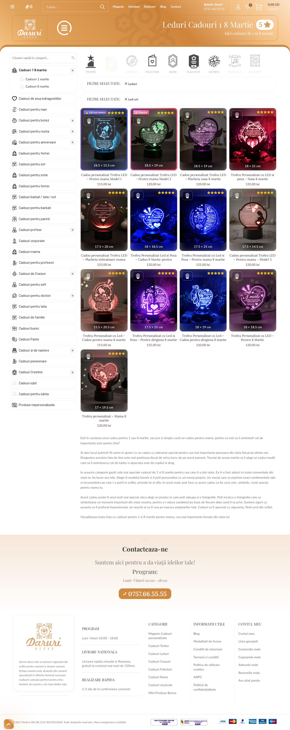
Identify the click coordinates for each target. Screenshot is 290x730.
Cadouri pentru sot (32, 164)
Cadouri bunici (29, 328)
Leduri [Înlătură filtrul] (132, 84)
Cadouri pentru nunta (34, 131)
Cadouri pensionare (33, 361)
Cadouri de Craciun (32, 274)
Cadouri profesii (30, 230)
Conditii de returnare (207, 649)
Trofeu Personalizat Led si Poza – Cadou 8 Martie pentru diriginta (153, 259)
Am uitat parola (249, 680)
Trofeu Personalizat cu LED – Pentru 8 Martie (252, 338)
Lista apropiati (248, 641)
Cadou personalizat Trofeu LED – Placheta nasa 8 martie (203, 177)
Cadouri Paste (29, 339)
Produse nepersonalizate (37, 405)
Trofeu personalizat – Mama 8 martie (104, 418)
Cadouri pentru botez (34, 120)
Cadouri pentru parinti (34, 219)
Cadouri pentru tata (33, 306)
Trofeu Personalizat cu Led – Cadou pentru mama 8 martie (104, 338)
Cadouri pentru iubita (34, 394)
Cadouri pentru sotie (33, 175)
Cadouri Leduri (158, 654)
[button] (90, 65)
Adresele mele (248, 665)
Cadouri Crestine (31, 372)
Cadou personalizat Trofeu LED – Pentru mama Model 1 (104, 177)
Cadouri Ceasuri (159, 661)
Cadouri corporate (32, 241)
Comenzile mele (249, 649)
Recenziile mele (249, 673)
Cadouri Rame (158, 677)
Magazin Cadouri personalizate (160, 636)
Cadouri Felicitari (160, 669)
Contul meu (246, 633)
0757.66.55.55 (145, 594)
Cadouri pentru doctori (35, 295)
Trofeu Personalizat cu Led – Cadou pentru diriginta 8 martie (203, 338)
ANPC (197, 677)
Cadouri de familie (32, 317)
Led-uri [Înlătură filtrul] (133, 99)
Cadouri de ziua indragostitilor (40, 98)
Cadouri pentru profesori (36, 262)
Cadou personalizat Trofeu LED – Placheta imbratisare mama (104, 257)
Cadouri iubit (28, 383)
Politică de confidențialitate (204, 687)
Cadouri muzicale (160, 685)
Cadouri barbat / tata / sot (37, 197)
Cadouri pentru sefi (32, 284)
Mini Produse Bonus (162, 693)
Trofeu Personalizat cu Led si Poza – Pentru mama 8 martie (203, 257)
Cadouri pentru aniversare (37, 142)
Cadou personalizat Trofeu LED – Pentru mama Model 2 (153, 177)
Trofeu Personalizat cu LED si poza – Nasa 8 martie (252, 177)
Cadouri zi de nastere (34, 350)
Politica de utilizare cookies (206, 667)
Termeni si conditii (206, 657)
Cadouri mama (29, 252)
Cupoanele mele (249, 657)
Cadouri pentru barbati (35, 208)
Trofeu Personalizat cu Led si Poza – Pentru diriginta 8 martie (153, 338)
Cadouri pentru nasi (33, 109)
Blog (196, 633)
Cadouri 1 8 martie (33, 70)
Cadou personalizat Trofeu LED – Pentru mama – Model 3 (253, 257)
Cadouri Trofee (158, 646)
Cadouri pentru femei (34, 153)
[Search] (75, 7)
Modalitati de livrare (207, 641)
